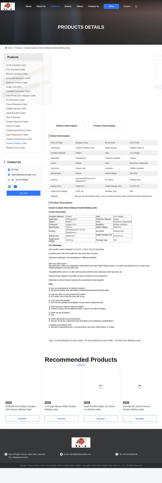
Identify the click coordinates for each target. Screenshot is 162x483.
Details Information (66, 126)
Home (28, 6)
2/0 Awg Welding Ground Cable (98, 349)
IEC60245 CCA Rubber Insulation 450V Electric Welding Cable (21, 417)
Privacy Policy (33, 474)
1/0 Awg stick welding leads (128, 349)
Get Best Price (116, 87)
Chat (111, 6)
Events (68, 6)
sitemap (23, 474)
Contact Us (93, 6)
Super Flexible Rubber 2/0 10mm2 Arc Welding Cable (99, 417)
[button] (13, 401)
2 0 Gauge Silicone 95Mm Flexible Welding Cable (60, 417)
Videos (79, 6)
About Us (41, 6)
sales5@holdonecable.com (24, 175)
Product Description (104, 126)
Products (55, 6)
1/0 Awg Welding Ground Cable (68, 349)
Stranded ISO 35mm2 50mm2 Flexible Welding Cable (136, 417)
